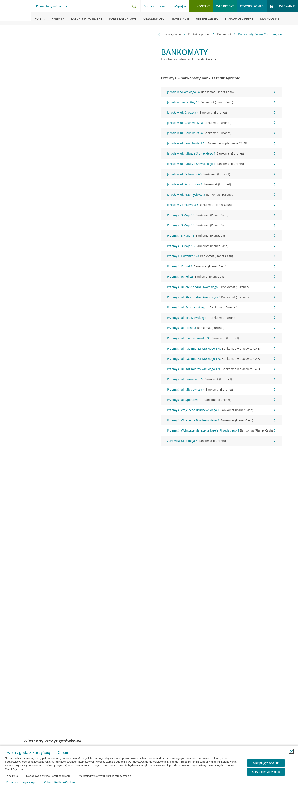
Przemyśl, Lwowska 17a (221, 256)
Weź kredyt (225, 6)
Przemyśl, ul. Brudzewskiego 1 (221, 307)
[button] (291, 751)
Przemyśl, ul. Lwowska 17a (221, 379)
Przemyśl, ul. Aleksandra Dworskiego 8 (221, 287)
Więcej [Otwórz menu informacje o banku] (178, 6)
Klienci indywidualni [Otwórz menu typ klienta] (50, 6)
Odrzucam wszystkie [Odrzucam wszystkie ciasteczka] (266, 771)
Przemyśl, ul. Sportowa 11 (221, 400)
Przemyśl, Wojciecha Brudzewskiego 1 (221, 410)
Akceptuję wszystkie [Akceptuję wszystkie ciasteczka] (266, 763)
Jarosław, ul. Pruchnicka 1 (221, 184)
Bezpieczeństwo (155, 6)
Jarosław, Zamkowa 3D (221, 205)
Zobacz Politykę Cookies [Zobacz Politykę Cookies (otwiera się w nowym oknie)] (60, 782)
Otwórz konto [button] (252, 6)
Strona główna (169, 34)
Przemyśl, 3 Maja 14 (221, 215)
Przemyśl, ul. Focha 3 (221, 328)
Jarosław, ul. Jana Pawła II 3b (221, 143)
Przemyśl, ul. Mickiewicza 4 (221, 389)
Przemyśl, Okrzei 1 (221, 266)
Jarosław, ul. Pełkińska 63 (221, 174)
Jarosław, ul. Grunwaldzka (221, 123)
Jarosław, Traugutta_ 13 (221, 102)
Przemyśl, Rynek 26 (221, 277)
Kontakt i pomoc (197, 34)
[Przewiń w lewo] (159, 34)
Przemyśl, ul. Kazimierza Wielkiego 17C (221, 348)
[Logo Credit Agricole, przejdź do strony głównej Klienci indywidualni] (15, 12)
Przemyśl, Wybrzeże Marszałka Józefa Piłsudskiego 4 (221, 430)
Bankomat (222, 34)
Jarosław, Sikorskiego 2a (221, 92)
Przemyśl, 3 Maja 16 (221, 236)
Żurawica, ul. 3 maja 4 (221, 441)
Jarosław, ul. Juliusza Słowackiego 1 (221, 153)
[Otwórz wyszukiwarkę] (134, 6)
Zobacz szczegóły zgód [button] (21, 782)
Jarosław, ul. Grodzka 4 (221, 112)
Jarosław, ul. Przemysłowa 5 (221, 195)
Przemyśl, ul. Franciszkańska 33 (221, 338)
